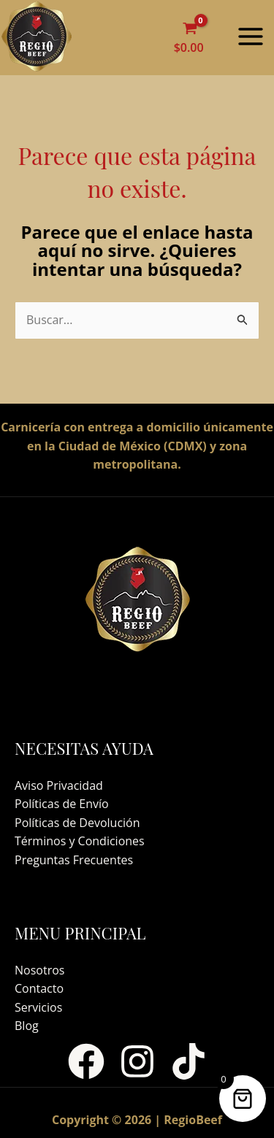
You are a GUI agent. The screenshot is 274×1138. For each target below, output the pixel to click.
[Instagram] (137, 1061)
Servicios (38, 1007)
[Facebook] (86, 1061)
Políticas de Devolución (77, 823)
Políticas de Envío (62, 804)
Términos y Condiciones (80, 841)
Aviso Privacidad (59, 785)
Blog (27, 1026)
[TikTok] (188, 1061)
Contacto (39, 988)
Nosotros (39, 970)
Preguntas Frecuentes (74, 860)
